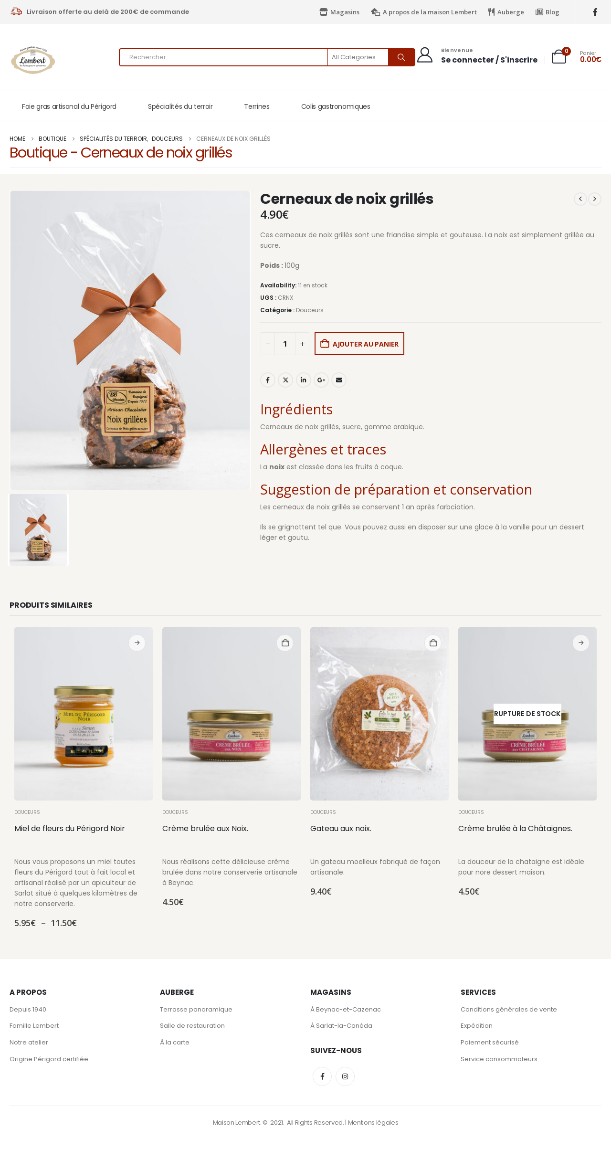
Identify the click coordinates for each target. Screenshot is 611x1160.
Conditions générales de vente (509, 1009)
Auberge (506, 12)
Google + (321, 380)
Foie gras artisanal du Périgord (69, 106)
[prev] (580, 199)
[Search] (401, 57)
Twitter (285, 380)
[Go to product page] (83, 714)
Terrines (256, 106)
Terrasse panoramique (196, 1009)
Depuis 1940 (28, 1009)
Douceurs (310, 310)
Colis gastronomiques (335, 106)
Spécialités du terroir (180, 106)
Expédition (477, 1027)
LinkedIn (303, 380)
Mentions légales (373, 1123)
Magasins (339, 12)
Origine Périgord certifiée (49, 1061)
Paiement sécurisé (490, 1044)
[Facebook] (595, 12)
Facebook (267, 380)
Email (339, 380)
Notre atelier (29, 1044)
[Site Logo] (33, 59)
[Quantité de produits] (284, 343)
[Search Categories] (358, 57)
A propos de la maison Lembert (424, 12)
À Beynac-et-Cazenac (345, 1009)
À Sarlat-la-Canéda (341, 1027)
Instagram (345, 1077)
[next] (594, 199)
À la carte (175, 1044)
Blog (547, 12)
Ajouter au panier (366, 343)
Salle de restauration (192, 1027)
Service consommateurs (499, 1061)
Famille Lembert (34, 1027)
